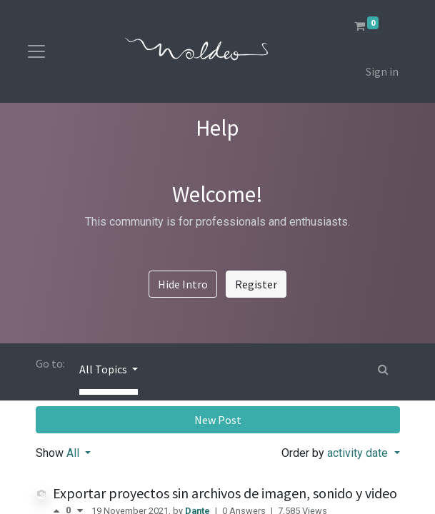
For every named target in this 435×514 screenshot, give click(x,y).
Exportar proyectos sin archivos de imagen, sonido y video (225, 493)
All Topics (104, 369)
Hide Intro (183, 284)
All (74, 453)
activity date (359, 453)
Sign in (382, 71)
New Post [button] (217, 420)
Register (256, 284)
